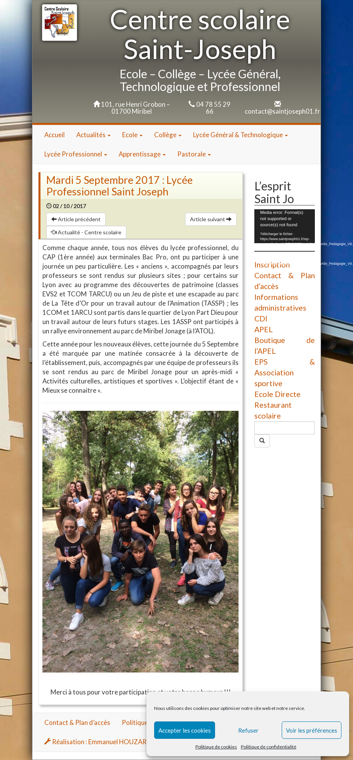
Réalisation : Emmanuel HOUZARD (97, 742)
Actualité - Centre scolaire (86, 232)
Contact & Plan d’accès (77, 722)
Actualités (93, 135)
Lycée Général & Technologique (240, 135)
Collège (168, 135)
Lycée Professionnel (75, 154)
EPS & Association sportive (284, 372)
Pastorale (194, 154)
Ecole (132, 135)
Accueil (54, 135)
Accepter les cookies (184, 730)
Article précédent (76, 219)
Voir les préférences (311, 730)
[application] (284, 226)
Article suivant (211, 219)
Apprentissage (142, 154)
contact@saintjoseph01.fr (282, 111)
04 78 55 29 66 (213, 107)
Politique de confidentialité (268, 747)
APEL (263, 329)
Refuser (248, 730)
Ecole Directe (277, 394)
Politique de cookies (216, 747)
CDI (260, 318)
